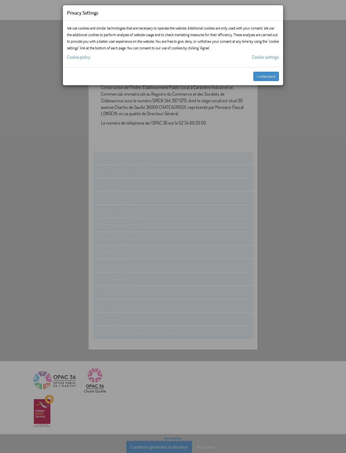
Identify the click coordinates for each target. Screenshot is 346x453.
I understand (266, 76)
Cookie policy (78, 57)
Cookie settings (265, 57)
